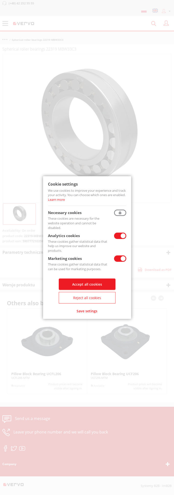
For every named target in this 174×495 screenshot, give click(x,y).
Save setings (87, 311)
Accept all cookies (87, 284)
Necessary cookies (64, 212)
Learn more (56, 199)
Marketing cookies (65, 258)
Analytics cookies (64, 235)
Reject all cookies (87, 297)
